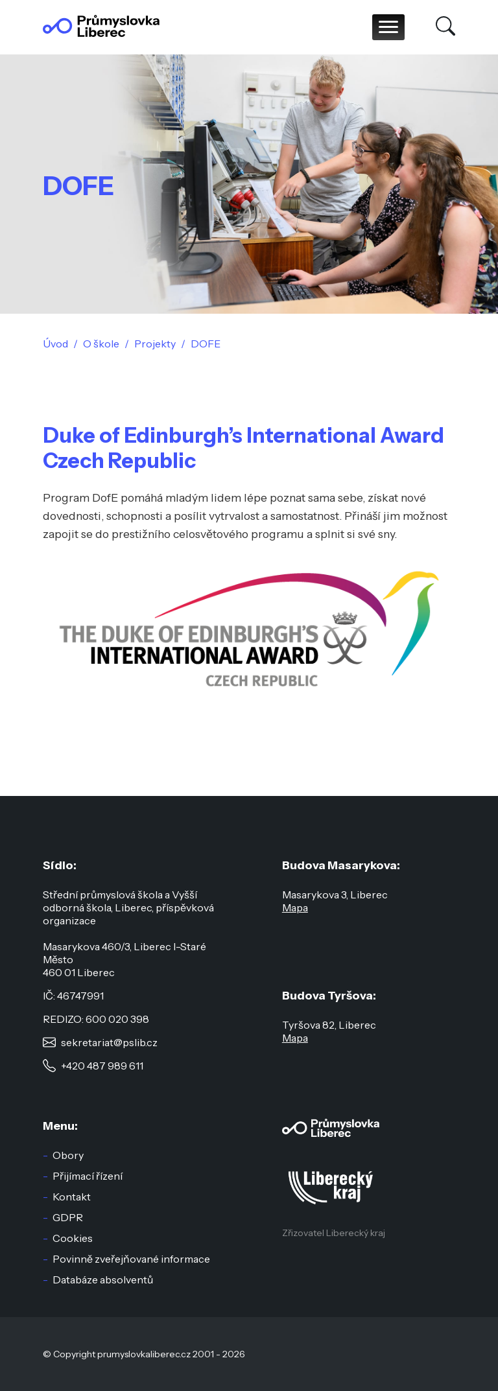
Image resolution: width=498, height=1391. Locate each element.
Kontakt (72, 1196)
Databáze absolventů (103, 1279)
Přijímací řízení (88, 1175)
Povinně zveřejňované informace (131, 1258)
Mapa (295, 907)
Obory (68, 1155)
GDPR (68, 1217)
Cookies (73, 1238)
